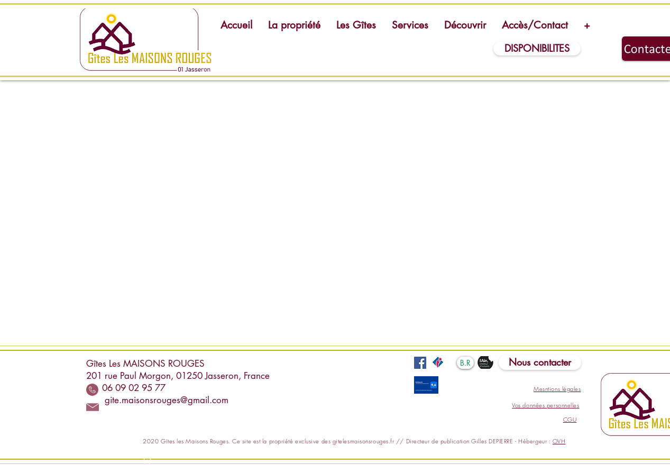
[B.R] (465, 363)
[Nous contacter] (540, 362)
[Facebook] (420, 363)
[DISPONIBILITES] (537, 48)
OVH (559, 441)
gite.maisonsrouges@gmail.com (166, 400)
